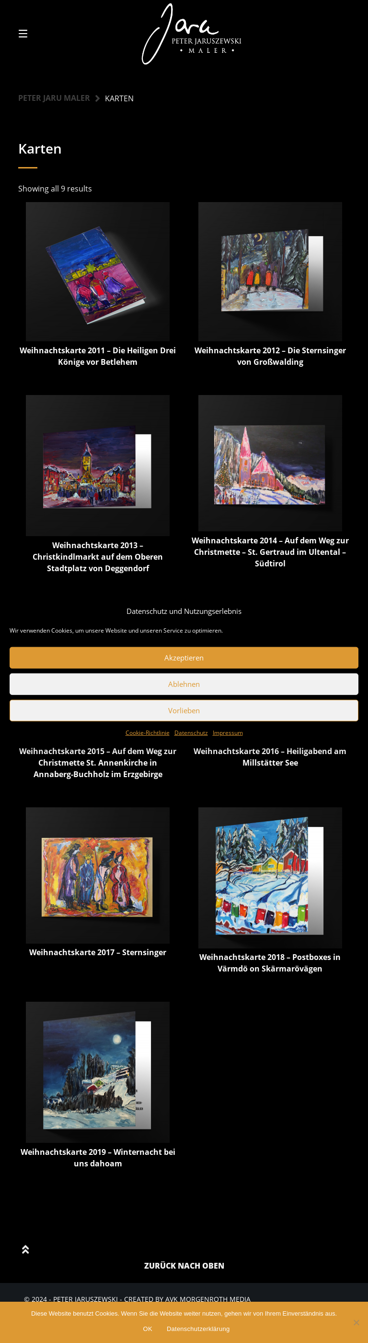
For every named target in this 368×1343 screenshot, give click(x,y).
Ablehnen (184, 684)
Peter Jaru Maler (54, 98)
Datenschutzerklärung (198, 1328)
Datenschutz (191, 732)
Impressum (228, 732)
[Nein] (356, 1322)
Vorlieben (184, 710)
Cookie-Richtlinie (148, 732)
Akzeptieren (184, 657)
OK (147, 1328)
